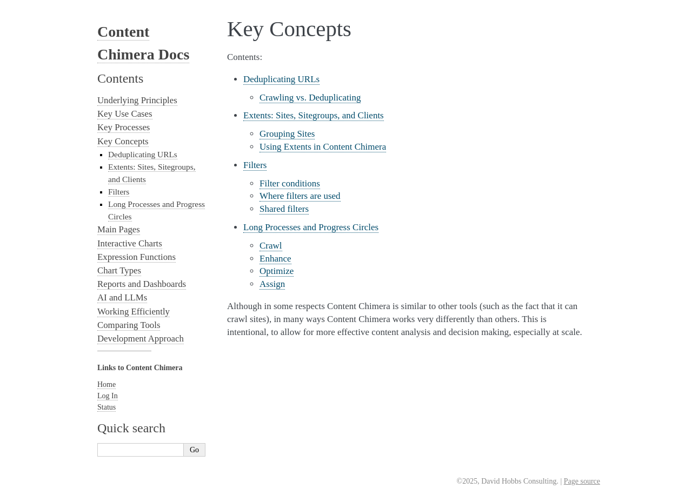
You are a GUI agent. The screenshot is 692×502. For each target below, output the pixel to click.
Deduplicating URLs (281, 79)
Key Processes (123, 127)
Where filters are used (300, 196)
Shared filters (284, 209)
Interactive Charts (129, 243)
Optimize (277, 271)
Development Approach (140, 338)
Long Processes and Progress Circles (310, 227)
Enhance (275, 258)
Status (106, 407)
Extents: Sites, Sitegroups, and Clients (313, 115)
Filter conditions (290, 183)
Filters (255, 165)
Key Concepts (123, 141)
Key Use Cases (124, 114)
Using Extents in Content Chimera (323, 147)
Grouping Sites (287, 134)
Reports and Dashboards (141, 284)
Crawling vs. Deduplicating (310, 97)
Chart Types (119, 270)
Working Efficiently (133, 311)
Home (106, 384)
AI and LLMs (122, 297)
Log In (107, 396)
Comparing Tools (128, 325)
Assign (272, 284)
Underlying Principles (137, 100)
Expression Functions (136, 257)
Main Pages (118, 229)
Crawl (271, 245)
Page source (582, 481)
